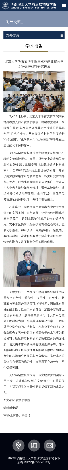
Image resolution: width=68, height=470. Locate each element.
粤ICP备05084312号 (37, 462)
